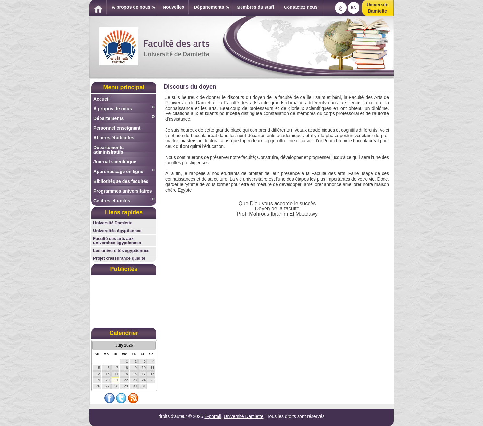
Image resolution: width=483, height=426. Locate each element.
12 (98, 374)
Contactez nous (300, 7)
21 (116, 380)
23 (135, 380)
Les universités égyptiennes (121, 250)
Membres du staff (255, 7)
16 (135, 374)
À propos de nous (133, 7)
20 (108, 380)
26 (98, 386)
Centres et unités (124, 200)
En (354, 8)
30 (135, 386)
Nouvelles (173, 7)
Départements (211, 7)
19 (98, 380)
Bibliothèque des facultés (120, 181)
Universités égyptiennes (117, 230)
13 (108, 374)
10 (144, 368)
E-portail (212, 416)
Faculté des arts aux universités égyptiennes (117, 240)
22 (126, 380)
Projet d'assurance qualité (119, 258)
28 (116, 386)
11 (152, 368)
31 (144, 386)
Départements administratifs (108, 150)
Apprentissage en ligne (124, 171)
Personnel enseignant (116, 128)
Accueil (101, 98)
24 (144, 380)
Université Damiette (112, 222)
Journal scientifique (114, 161)
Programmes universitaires (122, 191)
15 (126, 374)
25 (152, 380)
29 (126, 386)
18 (152, 374)
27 (108, 386)
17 (144, 374)
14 (116, 374)
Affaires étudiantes (113, 137)
